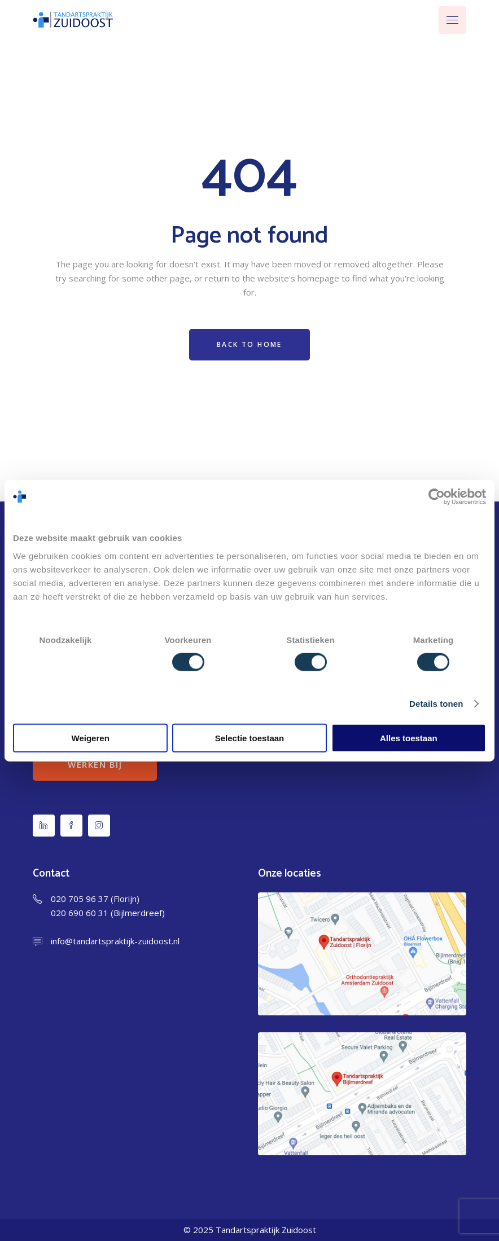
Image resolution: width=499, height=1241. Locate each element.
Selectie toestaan (249, 737)
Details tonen (436, 703)
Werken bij (95, 764)
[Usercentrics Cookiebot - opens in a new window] (436, 497)
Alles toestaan (408, 737)
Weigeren (91, 737)
